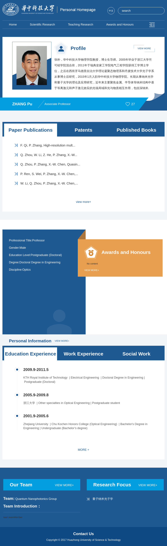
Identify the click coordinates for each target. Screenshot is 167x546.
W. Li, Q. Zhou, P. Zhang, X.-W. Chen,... (49, 183)
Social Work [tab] (136, 353)
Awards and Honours (120, 24)
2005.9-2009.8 (36, 395)
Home (13, 24)
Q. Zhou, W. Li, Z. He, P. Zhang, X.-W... (48, 155)
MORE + (83, 449)
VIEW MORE (144, 48)
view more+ (83, 202)
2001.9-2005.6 (36, 416)
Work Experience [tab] (83, 353)
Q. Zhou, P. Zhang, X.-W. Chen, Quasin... (50, 164)
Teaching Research (80, 24)
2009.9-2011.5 (36, 369)
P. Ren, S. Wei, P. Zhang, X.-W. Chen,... (49, 174)
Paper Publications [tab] (30, 130)
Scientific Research (42, 24)
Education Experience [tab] (30, 353)
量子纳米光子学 (102, 498)
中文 (111, 10)
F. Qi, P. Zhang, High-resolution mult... (47, 145)
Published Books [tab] (136, 130)
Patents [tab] (83, 130)
